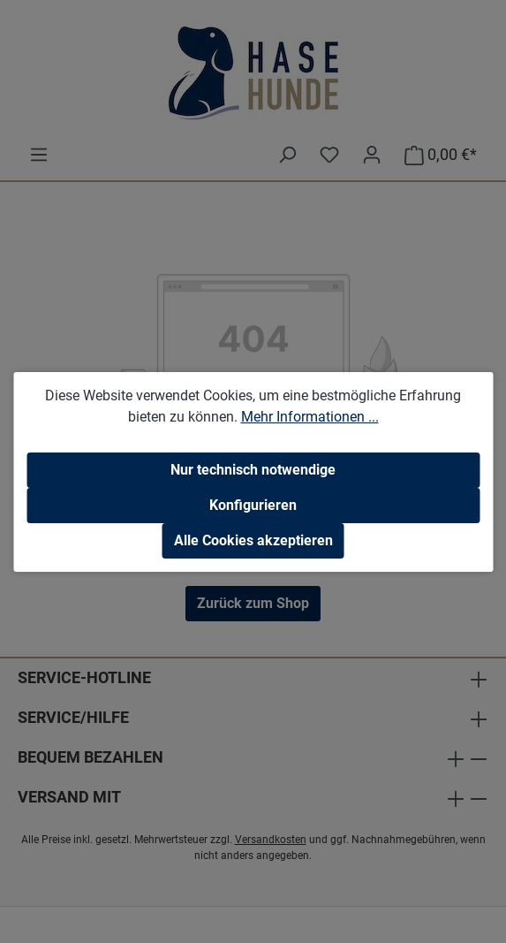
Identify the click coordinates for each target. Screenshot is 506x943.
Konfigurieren (253, 505)
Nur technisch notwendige (253, 469)
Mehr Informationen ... (310, 416)
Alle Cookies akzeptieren (253, 540)
